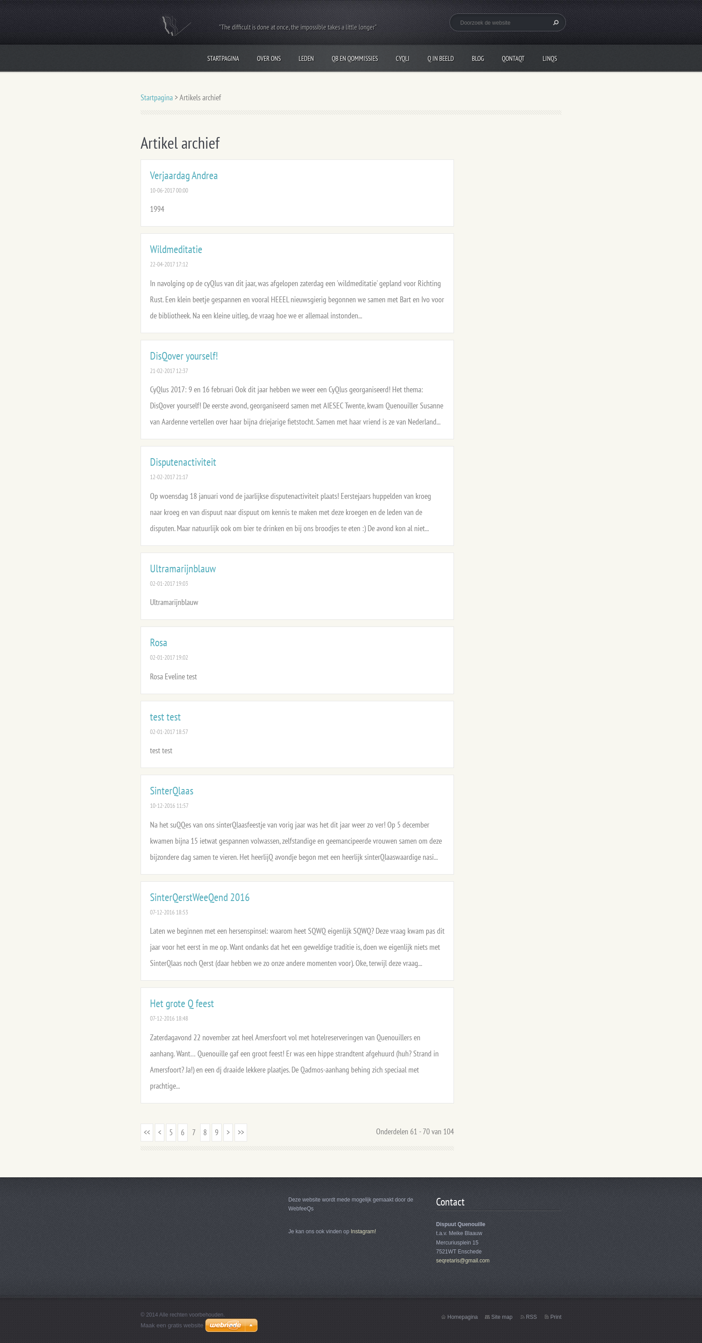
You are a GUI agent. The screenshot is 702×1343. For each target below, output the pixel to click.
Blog (478, 58)
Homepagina (462, 1317)
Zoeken (554, 22)
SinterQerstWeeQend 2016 (200, 897)
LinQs (550, 58)
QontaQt (513, 58)
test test (165, 717)
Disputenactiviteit (183, 462)
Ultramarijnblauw (183, 568)
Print (555, 1317)
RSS (531, 1317)
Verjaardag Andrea (184, 175)
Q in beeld (441, 58)
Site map (501, 1317)
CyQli (403, 58)
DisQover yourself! (184, 356)
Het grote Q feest (182, 1003)
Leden (306, 58)
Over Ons (269, 58)
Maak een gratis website (172, 1325)
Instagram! (363, 1231)
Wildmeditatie (176, 249)
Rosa (158, 642)
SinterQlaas (171, 791)
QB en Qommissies (355, 58)
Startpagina (223, 58)
